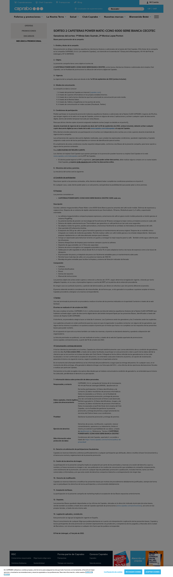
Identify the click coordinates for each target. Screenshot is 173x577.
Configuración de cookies (113, 572)
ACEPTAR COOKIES (153, 572)
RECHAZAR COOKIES (133, 572)
